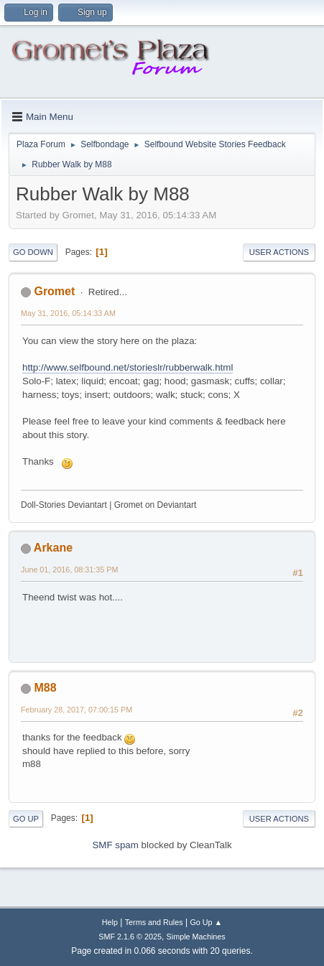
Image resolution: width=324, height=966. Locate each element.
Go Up (26, 818)
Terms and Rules (154, 922)
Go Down (33, 252)
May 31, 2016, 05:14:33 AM (68, 313)
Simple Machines (196, 936)
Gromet (54, 291)
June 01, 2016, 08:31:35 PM (69, 569)
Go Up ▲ (206, 922)
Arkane (53, 548)
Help (110, 922)
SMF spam (115, 845)
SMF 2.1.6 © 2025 (130, 936)
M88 (45, 688)
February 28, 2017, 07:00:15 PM (76, 709)
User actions (279, 252)
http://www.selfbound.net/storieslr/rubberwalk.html (127, 367)
